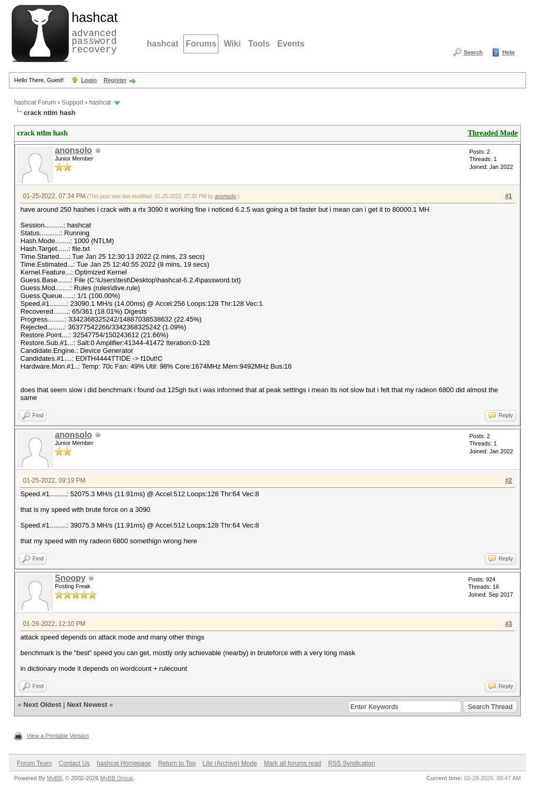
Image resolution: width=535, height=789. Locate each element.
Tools (259, 43)
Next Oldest (42, 704)
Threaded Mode (493, 133)
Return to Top (177, 763)
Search (473, 52)
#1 (508, 196)
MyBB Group (116, 778)
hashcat (162, 43)
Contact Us (74, 763)
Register (114, 80)
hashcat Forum (35, 102)
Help (508, 52)
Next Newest (87, 704)
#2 (508, 480)
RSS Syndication (351, 763)
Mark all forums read (292, 763)
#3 (508, 623)
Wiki (232, 43)
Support (73, 102)
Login (89, 80)
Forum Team (34, 763)
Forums (200, 43)
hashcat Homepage (124, 763)
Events (290, 43)
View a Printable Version (58, 736)
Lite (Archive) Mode (230, 763)
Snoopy (70, 578)
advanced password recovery (92, 32)
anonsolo (73, 150)
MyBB (54, 778)
